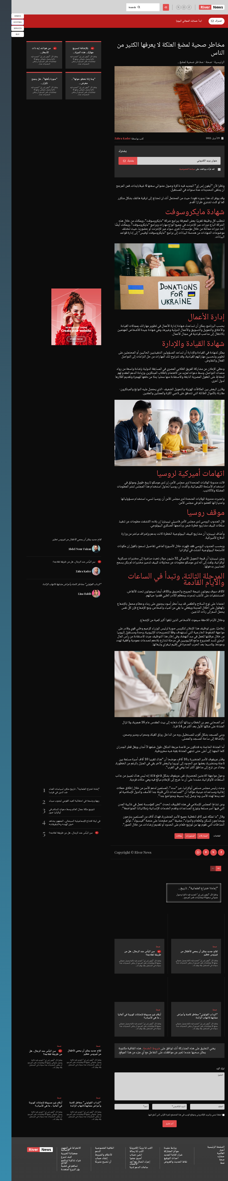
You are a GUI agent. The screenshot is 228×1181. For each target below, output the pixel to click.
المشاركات (191, 836)
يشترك (117, 161)
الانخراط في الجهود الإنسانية (59, 1149)
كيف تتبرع (55, 1157)
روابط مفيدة (158, 1148)
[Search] (123, 7)
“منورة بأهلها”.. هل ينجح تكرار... (33, 81)
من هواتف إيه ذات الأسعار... (29, 50)
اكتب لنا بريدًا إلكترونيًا (129, 1148)
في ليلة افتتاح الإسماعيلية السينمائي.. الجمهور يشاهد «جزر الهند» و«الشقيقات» (63, 823)
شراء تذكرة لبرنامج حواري (59, 1161)
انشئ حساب (124, 1155)
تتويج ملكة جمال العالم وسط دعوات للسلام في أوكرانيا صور (60, 811)
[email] (167, 161)
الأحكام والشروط (92, 1155)
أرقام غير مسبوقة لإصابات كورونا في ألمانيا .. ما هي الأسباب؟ (128, 1016)
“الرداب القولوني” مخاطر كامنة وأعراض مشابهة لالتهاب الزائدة (185, 1016)
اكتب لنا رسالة (125, 1151)
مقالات (168, 836)
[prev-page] (201, 868)
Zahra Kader (111, 138)
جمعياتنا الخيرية (58, 1154)
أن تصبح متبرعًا (92, 1162)
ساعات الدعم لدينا (127, 1167)
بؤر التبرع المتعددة (59, 1170)
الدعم (86, 1151)
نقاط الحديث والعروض (164, 1162)
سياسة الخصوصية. (176, 169)
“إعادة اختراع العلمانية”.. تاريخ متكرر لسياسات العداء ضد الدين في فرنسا (62, 791)
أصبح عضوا (124, 1158)
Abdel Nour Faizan (68, 549)
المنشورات (178, 836)
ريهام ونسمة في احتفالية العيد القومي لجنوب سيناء (62, 801)
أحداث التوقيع (159, 1158)
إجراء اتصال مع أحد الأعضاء (128, 1163)
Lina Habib (73, 593)
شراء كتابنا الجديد (161, 1155)
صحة (197, 62)
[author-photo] (85, 549)
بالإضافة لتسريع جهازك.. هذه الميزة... (71, 50)
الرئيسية (208, 62)
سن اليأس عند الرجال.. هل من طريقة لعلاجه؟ (131, 953)
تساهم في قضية (58, 1166)
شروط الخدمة (140, 1048)
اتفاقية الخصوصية (93, 1148)
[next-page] (207, 868)
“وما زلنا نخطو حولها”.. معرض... (72, 81)
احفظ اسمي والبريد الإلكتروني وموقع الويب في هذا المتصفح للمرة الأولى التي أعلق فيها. (173, 1115)
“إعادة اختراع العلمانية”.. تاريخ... (186, 888)
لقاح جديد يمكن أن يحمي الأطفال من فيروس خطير (187, 953)
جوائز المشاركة (160, 1151)
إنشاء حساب (90, 1158)
